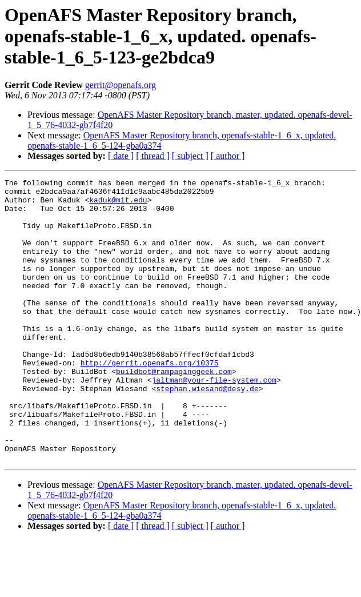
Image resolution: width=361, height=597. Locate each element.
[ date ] (121, 156)
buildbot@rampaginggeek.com (174, 410)
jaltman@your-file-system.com (213, 421)
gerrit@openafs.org (120, 85)
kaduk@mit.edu (118, 205)
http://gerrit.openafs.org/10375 (150, 400)
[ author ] (228, 156)
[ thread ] (153, 156)
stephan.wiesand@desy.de (207, 431)
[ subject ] (190, 156)
